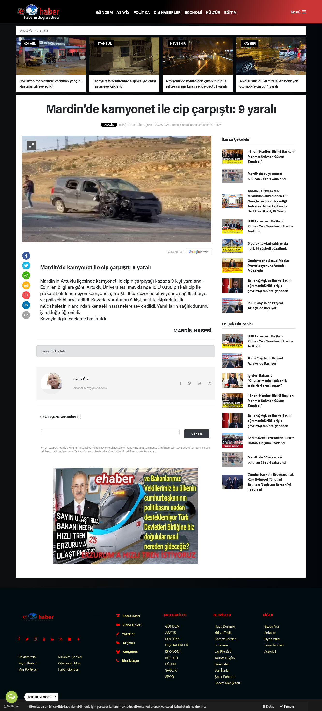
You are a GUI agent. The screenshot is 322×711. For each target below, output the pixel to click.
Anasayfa (26, 30)
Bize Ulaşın (127, 660)
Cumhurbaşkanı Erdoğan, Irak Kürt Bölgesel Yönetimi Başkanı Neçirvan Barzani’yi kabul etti (270, 482)
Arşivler (125, 642)
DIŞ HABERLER (167, 12)
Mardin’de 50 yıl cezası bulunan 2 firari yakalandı (267, 176)
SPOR (169, 676)
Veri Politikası (28, 669)
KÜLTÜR (213, 12)
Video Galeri (129, 624)
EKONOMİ (193, 12)
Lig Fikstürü (223, 651)
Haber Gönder (68, 669)
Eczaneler (221, 645)
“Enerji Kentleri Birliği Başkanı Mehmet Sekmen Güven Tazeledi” (271, 156)
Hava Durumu (225, 626)
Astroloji (270, 651)
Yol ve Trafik (223, 632)
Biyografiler (272, 638)
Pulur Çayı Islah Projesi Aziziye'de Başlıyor (265, 305)
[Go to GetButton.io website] (11, 706)
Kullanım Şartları (70, 656)
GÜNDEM (104, 12)
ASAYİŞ (122, 12)
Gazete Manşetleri (227, 682)
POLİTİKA (141, 12)
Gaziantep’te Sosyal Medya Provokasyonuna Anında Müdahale (268, 265)
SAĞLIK (171, 670)
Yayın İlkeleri (27, 662)
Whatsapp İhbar (69, 662)
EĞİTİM (230, 12)
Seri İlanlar (222, 670)
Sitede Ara (271, 626)
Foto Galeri (128, 615)
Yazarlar (125, 633)
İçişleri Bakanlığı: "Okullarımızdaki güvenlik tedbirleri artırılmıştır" (267, 380)
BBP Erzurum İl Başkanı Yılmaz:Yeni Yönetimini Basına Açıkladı (270, 225)
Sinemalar (222, 663)
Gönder (196, 433)
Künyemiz (127, 651)
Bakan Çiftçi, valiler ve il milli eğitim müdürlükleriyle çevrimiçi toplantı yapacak (269, 285)
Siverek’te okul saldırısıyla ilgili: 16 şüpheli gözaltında (268, 246)
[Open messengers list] (12, 697)
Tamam (287, 706)
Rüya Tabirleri (274, 645)
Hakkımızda (27, 656)
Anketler (270, 632)
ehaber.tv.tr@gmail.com (90, 387)
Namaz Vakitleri (225, 638)
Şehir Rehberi (224, 676)
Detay (268, 706)
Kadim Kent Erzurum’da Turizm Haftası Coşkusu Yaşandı (271, 440)
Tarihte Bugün (225, 657)
